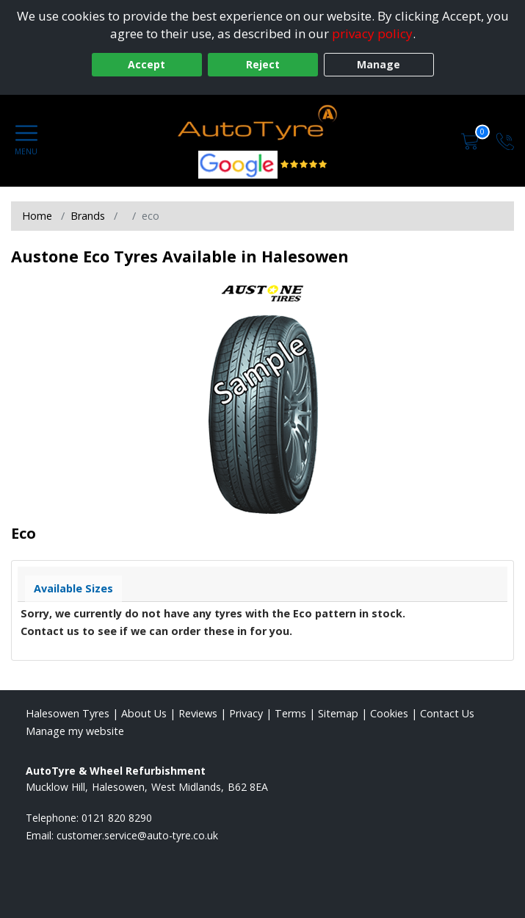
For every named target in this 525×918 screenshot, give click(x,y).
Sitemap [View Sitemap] (338, 713)
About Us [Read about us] (144, 713)
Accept (146, 64)
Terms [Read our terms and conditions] (290, 713)
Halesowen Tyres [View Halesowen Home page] (67, 713)
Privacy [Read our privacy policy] (246, 713)
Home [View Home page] (37, 216)
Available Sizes (73, 588)
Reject (263, 64)
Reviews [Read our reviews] (197, 713)
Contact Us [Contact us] (447, 713)
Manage (378, 64)
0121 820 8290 (117, 818)
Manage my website (75, 731)
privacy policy (372, 33)
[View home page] (262, 124)
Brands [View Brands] (87, 216)
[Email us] (137, 835)
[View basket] (471, 140)
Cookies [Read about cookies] (389, 713)
